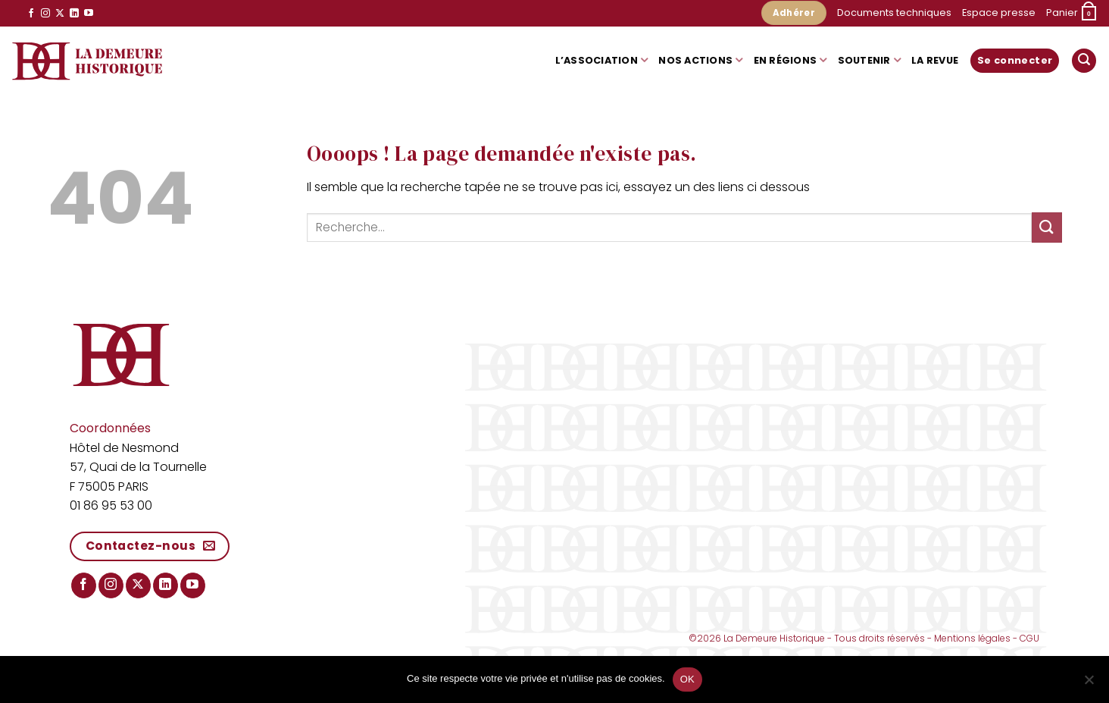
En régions (790, 60)
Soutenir (869, 60)
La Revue (934, 60)
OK (687, 679)
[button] (1072, 14)
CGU (1029, 638)
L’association (601, 60)
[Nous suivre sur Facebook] (31, 13)
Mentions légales (972, 638)
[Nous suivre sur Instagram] (45, 13)
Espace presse (999, 12)
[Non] (1088, 684)
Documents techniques (894, 12)
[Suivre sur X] (59, 13)
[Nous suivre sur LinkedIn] (74, 13)
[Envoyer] (1047, 227)
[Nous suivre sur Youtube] (88, 13)
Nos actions (700, 60)
